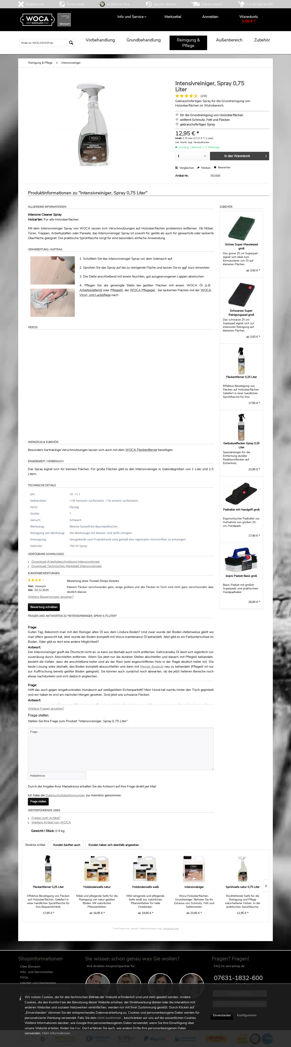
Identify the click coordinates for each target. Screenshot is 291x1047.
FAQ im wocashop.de (229, 966)
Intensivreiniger (194, 887)
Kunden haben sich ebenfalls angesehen (114, 845)
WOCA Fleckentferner (141, 450)
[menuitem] (130, 16)
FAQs (24, 977)
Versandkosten (171, 928)
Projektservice (35, 4)
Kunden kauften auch (66, 845)
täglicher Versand (165, 4)
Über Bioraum (30, 966)
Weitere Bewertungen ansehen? (51, 597)
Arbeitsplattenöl (90, 290)
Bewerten (222, 167)
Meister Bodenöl (151, 666)
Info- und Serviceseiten (36, 972)
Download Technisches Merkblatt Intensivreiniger (65, 566)
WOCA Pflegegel (142, 290)
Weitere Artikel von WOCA (49, 822)
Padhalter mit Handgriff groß (241, 510)
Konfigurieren (246, 1015)
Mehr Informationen (56, 1033)
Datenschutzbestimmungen (65, 795)
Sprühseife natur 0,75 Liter (242, 887)
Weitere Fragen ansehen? (46, 708)
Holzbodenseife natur (97, 887)
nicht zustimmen (109, 1018)
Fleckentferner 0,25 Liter (241, 377)
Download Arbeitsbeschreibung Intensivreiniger (64, 561)
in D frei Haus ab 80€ (259, 4)
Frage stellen (38, 801)
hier (78, 1028)
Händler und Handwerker (38, 983)
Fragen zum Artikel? (44, 818)
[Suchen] (71, 43)
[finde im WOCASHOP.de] (47, 43)
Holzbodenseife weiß (145, 887)
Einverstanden (222, 1015)
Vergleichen (184, 168)
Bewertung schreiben (43, 607)
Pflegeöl (116, 290)
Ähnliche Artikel (35, 845)
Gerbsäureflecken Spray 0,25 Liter (241, 445)
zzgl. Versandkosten (198, 142)
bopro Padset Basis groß (241, 576)
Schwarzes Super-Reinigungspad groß (241, 313)
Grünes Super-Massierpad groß (241, 246)
